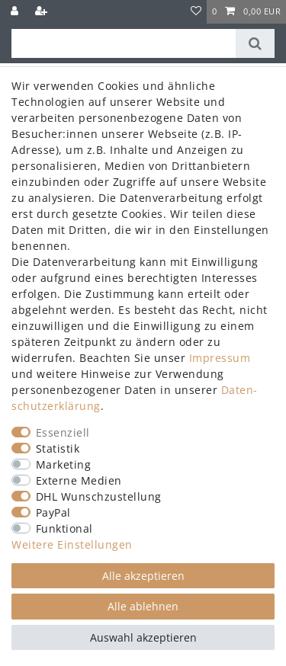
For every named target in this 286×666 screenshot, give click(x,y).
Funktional (64, 528)
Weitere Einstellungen (72, 544)
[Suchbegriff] (123, 43)
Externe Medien (79, 480)
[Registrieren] (43, 12)
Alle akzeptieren (143, 575)
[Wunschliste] (196, 12)
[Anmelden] (16, 12)
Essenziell (63, 432)
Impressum (220, 358)
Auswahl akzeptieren (143, 637)
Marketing (64, 464)
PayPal (53, 512)
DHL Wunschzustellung (99, 496)
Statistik (58, 448)
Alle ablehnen (143, 606)
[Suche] (255, 43)
